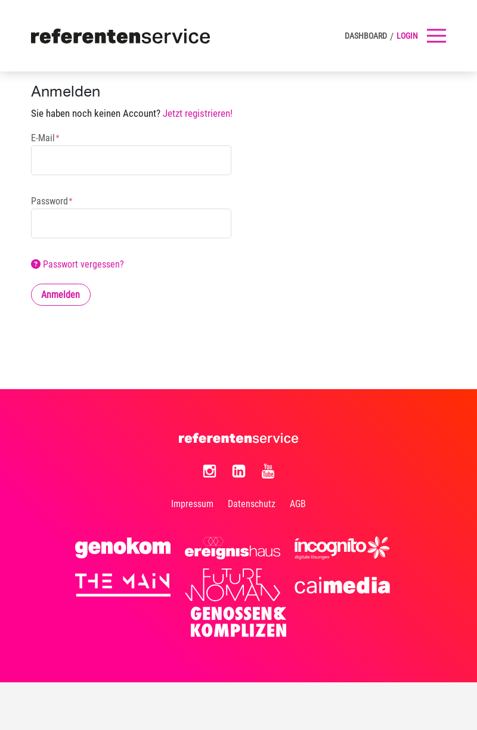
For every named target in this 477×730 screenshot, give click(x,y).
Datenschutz (251, 504)
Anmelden (60, 294)
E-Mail (43, 138)
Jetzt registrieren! (198, 113)
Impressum (192, 504)
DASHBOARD (366, 36)
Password (49, 201)
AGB (298, 504)
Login (407, 36)
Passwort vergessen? (77, 264)
